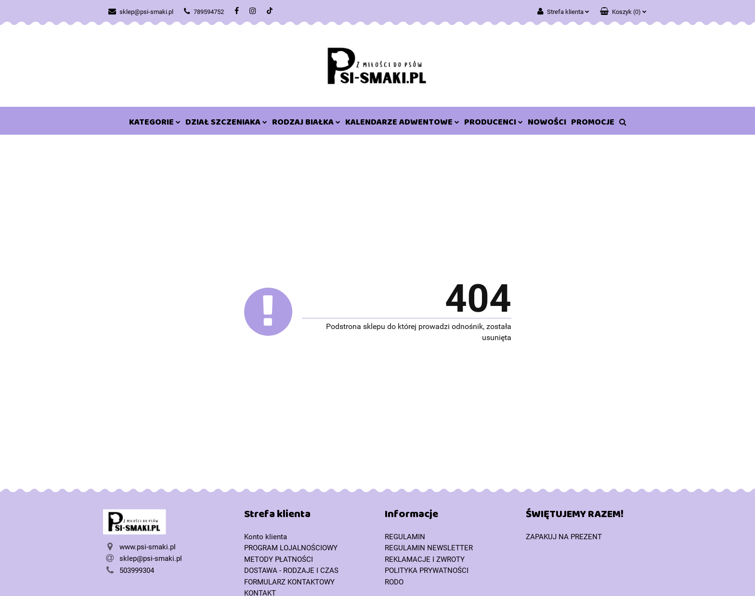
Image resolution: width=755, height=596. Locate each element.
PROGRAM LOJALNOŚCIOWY (291, 548)
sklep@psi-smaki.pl (140, 11)
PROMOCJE (592, 124)
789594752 (204, 11)
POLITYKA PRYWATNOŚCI (427, 570)
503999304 (136, 570)
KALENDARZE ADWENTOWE (402, 124)
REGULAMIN (405, 537)
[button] (623, 9)
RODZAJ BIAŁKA (306, 124)
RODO (394, 582)
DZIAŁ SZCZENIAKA (226, 124)
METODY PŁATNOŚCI (278, 559)
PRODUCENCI (493, 124)
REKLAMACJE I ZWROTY (425, 559)
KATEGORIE (155, 124)
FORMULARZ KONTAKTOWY (289, 582)
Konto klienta (265, 537)
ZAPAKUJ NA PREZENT (564, 537)
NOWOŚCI (547, 124)
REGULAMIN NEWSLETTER (429, 548)
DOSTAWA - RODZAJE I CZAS (291, 570)
